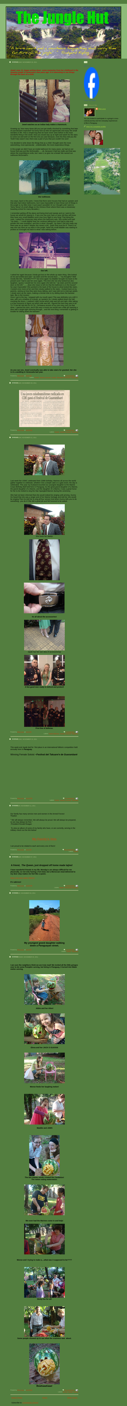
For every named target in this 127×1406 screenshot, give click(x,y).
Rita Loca (102, 109)
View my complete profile (96, 127)
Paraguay (75, 432)
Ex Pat (65, 1392)
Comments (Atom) (30, 1403)
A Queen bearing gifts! (24, 860)
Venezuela (74, 377)
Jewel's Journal (45, 377)
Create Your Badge (90, 100)
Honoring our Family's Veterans (29, 809)
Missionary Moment (64, 377)
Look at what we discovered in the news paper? (39, 386)
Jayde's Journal (65, 432)
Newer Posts (16, 1398)
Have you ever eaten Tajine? (22, 878)
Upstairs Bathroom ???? (25, 66)
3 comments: (70, 732)
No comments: (69, 849)
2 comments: (70, 375)
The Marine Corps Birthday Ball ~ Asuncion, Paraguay (43, 441)
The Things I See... (21, 897)
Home (44, 1398)
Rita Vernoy (87, 66)
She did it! (16, 743)
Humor (76, 1392)
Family (37, 377)
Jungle (53, 377)
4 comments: (70, 885)
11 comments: (70, 798)
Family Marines (54, 733)
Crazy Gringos (19, 960)
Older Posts (72, 1398)
